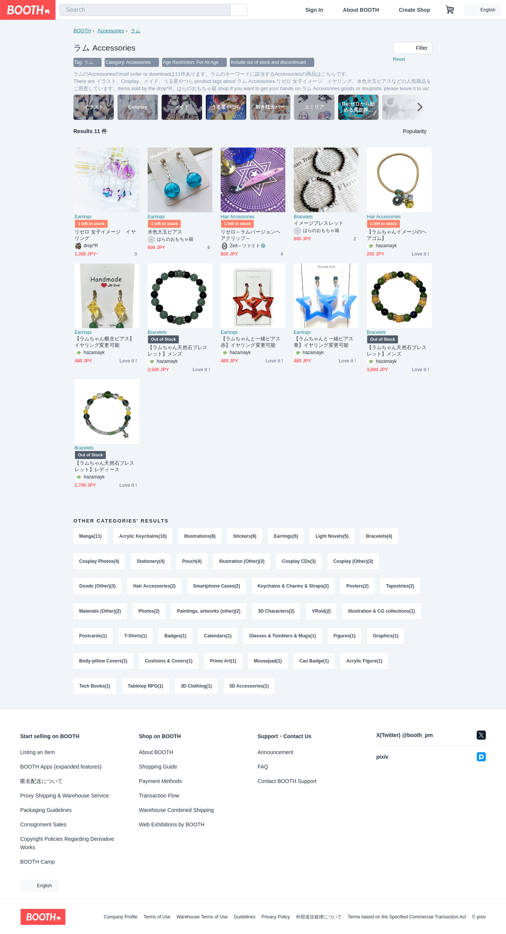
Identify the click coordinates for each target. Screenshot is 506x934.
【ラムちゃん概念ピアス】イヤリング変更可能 (104, 342)
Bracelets (303, 216)
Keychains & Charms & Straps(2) (293, 586)
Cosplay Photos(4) (99, 561)
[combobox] (145, 10)
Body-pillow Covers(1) (103, 661)
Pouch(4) (192, 561)
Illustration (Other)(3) (241, 561)
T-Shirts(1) (135, 636)
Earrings (83, 216)
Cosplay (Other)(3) (353, 561)
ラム (135, 30)
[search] (223, 10)
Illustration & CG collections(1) (381, 611)
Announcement (275, 752)
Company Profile (120, 917)
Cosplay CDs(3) (299, 561)
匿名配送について (41, 781)
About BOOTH (361, 10)
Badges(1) (175, 636)
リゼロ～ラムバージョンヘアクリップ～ (250, 235)
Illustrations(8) (200, 536)
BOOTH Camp (37, 862)
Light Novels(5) (332, 536)
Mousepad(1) (268, 661)
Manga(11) (90, 536)
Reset (399, 59)
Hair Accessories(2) (154, 586)
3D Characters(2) (276, 611)
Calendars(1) (218, 636)
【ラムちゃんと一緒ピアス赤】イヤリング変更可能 (250, 342)
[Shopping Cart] (450, 10)
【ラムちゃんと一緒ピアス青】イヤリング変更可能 (323, 342)
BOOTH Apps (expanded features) (61, 767)
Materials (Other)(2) (100, 611)
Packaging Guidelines (46, 810)
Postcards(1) (93, 636)
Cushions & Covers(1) (169, 661)
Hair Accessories (238, 216)
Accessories (110, 30)
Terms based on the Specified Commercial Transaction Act (407, 917)
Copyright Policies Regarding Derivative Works (67, 843)
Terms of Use (156, 917)
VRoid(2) (321, 611)
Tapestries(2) (400, 586)
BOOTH (82, 30)
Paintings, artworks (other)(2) (208, 611)
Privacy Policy (275, 917)
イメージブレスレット (319, 223)
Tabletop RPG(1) (145, 686)
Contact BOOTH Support (287, 781)
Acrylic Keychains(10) (143, 536)
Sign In (314, 10)
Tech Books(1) (94, 686)
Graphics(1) (386, 636)
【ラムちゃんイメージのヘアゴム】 (396, 235)
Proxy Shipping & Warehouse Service (64, 796)
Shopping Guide (158, 767)
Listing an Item (37, 752)
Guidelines (245, 917)
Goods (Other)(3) (97, 586)
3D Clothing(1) (196, 686)
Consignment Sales (43, 824)
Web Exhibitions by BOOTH (171, 824)
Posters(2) (357, 586)
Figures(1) (345, 636)
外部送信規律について (319, 917)
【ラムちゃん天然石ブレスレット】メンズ (177, 351)
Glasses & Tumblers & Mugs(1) (282, 636)
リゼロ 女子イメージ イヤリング (105, 235)
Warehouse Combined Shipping (176, 810)
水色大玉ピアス (165, 232)
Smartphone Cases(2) (216, 586)
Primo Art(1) (223, 661)
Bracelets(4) (379, 536)
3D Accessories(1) (249, 686)
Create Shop (414, 10)
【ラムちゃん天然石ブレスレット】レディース (104, 466)
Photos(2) (148, 611)
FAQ (263, 767)
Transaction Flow (159, 796)
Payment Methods (160, 781)
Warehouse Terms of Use (202, 917)
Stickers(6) (244, 536)
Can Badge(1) (314, 661)
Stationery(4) (150, 561)
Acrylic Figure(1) (364, 661)
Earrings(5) (286, 536)
